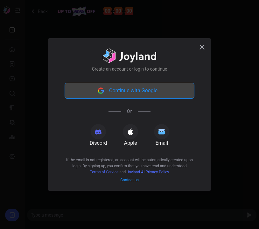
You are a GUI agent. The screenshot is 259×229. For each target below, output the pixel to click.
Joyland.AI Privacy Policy (148, 172)
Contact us (129, 180)
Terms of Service (104, 172)
